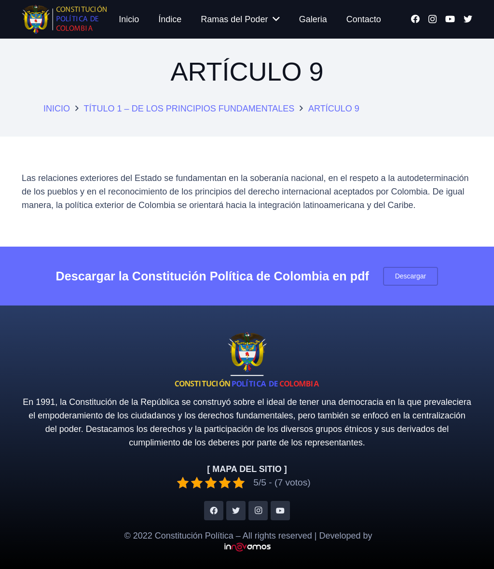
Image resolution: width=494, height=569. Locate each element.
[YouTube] (450, 18)
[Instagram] (432, 19)
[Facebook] (415, 18)
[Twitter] (468, 18)
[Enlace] (64, 19)
